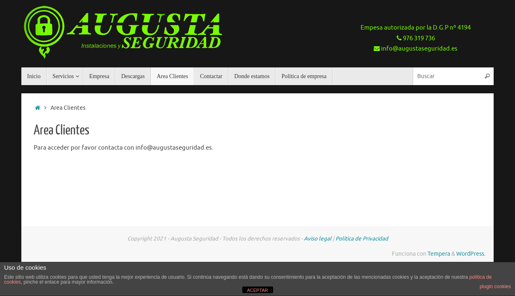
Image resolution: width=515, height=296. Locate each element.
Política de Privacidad (362, 238)
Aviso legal (317, 238)
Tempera (439, 253)
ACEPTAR (257, 290)
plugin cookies (495, 286)
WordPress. (470, 253)
